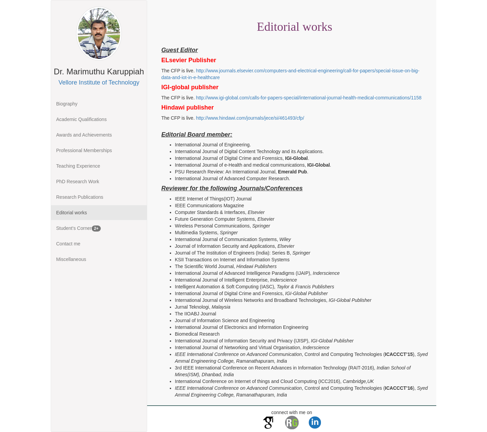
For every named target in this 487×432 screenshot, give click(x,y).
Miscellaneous (71, 259)
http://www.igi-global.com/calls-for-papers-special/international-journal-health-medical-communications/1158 (308, 97)
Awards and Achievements (84, 135)
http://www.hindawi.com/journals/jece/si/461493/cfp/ (250, 118)
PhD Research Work (77, 181)
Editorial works (71, 212)
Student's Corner (78, 228)
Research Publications (79, 197)
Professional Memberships (84, 150)
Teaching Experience (78, 166)
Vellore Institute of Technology (99, 82)
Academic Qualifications (81, 119)
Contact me (68, 243)
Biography (66, 103)
